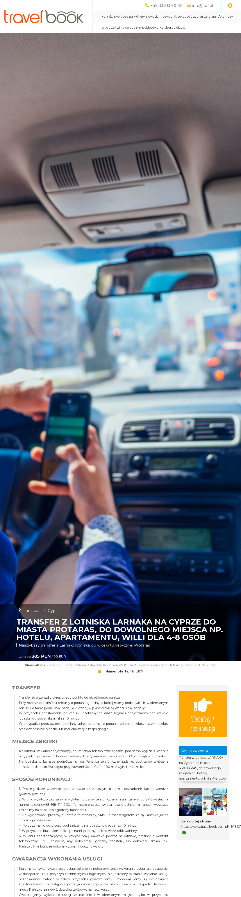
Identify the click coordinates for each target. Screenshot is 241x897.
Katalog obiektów (172, 27)
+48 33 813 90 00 (166, 5)
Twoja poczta (123, 16)
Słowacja (152, 16)
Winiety (139, 16)
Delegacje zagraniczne (194, 16)
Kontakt (107, 16)
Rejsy (229, 16)
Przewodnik (168, 16)
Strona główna (35, 665)
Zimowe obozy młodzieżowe (138, 27)
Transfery (218, 16)
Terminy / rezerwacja (203, 714)
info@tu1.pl (202, 5)
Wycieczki (109, 27)
